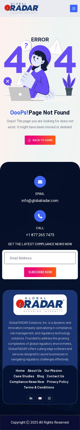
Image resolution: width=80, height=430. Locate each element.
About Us (35, 370)
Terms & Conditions (39, 387)
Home (20, 370)
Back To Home (40, 140)
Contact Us (55, 376)
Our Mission (53, 370)
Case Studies (24, 376)
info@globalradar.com (40, 200)
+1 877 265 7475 (40, 235)
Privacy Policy (57, 381)
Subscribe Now (40, 272)
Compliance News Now (27, 381)
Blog (40, 376)
